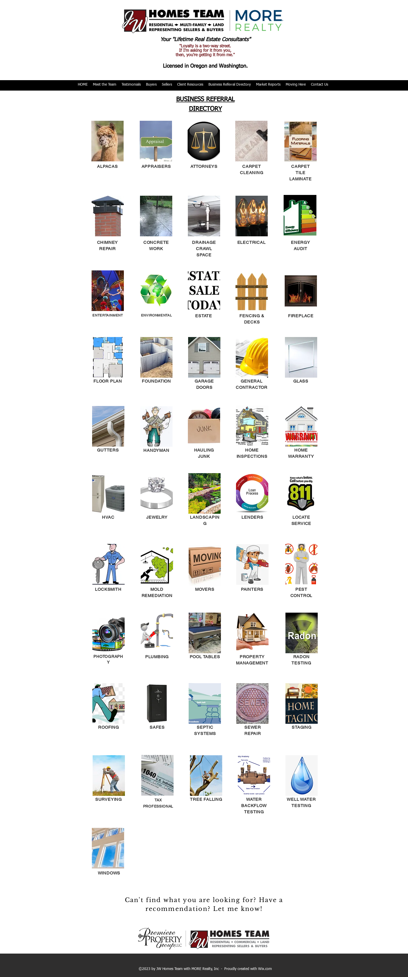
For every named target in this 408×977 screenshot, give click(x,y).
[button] (104, 84)
